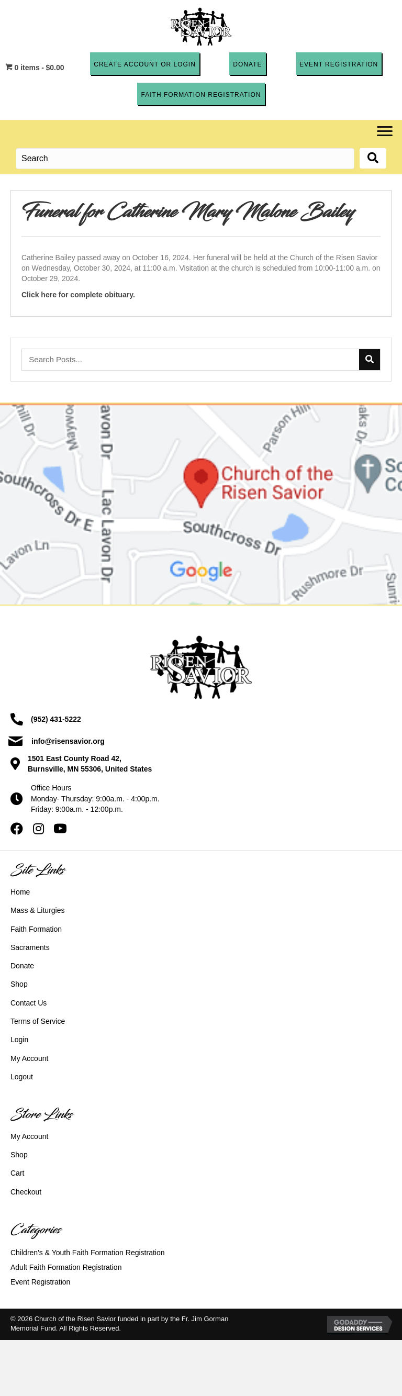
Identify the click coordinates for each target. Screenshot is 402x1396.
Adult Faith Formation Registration (65, 1267)
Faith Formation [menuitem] (36, 929)
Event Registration (40, 1282)
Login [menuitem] (19, 1039)
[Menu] (385, 131)
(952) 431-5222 (56, 719)
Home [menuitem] (20, 892)
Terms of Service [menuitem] (37, 1021)
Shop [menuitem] (19, 984)
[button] (144, 63)
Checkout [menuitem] (25, 1192)
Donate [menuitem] (22, 966)
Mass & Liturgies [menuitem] (37, 910)
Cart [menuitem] (17, 1173)
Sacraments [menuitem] (30, 947)
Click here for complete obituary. (78, 294)
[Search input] (185, 158)
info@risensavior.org (68, 741)
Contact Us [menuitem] (28, 1003)
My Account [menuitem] (29, 1058)
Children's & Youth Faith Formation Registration (87, 1252)
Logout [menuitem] (21, 1077)
